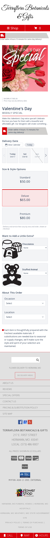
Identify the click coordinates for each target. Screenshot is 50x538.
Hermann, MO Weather (12, 513)
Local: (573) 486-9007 (25, 444)
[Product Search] (25, 360)
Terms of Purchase (33, 522)
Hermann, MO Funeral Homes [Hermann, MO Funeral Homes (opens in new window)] (17, 504)
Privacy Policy (13, 522)
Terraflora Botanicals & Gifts (25, 12)
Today (29, 144)
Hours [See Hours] (41, 535)
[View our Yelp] (30, 423)
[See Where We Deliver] (25, 375)
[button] (25, 475)
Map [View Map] (25, 535)
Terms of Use (25, 527)
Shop (12, 28)
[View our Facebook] (20, 423)
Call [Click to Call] (8, 535)
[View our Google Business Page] (25, 423)
